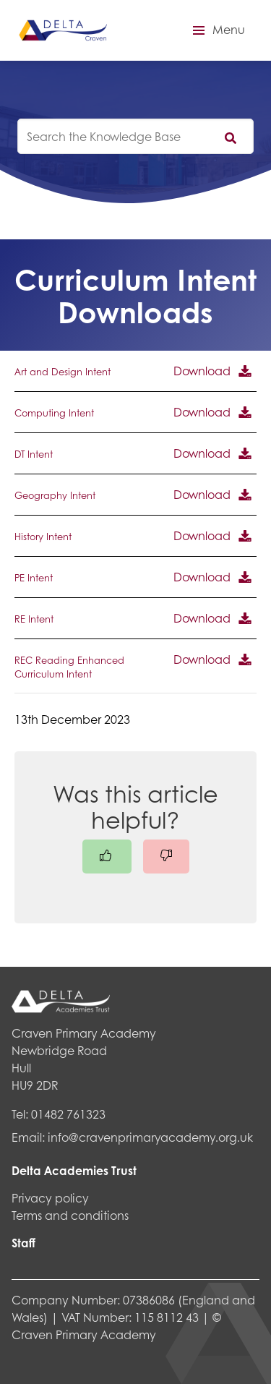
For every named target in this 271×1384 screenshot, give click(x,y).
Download (202, 370)
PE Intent (33, 577)
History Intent (43, 536)
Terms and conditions (70, 1215)
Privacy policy (50, 1197)
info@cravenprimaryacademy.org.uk (150, 1137)
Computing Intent (54, 412)
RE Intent (33, 618)
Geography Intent (54, 495)
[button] (217, 30)
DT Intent (33, 454)
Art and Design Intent (62, 371)
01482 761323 (68, 1114)
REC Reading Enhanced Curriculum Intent (69, 667)
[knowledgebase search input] (135, 136)
